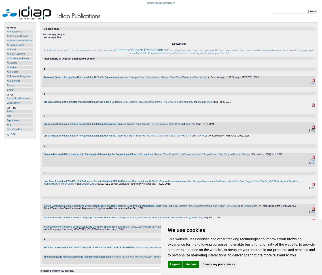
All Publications (14, 31)
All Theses (12, 63)
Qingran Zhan (168, 77)
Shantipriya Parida (152, 102)
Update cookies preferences (161, 3)
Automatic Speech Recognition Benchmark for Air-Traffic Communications (83, 77)
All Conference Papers (18, 58)
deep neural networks (251, 50)
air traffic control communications (77, 50)
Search (10, 90)
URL (312, 130)
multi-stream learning (160, 53)
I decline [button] (191, 264)
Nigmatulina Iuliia (236, 181)
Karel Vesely (200, 77)
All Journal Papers (16, 45)
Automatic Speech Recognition (138, 50)
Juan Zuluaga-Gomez (135, 77)
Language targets (306, 50)
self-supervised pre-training (185, 53)
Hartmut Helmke (52, 184)
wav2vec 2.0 (222, 53)
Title (9, 116)
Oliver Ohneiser (68, 184)
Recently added (15, 129)
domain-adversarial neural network (279, 50)
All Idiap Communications (19, 40)
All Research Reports (17, 36)
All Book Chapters (16, 54)
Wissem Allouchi (152, 257)
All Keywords (13, 81)
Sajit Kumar (219, 206)
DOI (312, 83)
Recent (10, 85)
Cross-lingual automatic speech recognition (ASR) (193, 50)
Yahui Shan (174, 124)
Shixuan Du (148, 124)
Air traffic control (52, 50)
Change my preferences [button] (218, 264)
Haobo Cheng (241, 154)
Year (9, 125)
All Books (11, 49)
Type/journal (13, 120)
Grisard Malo (142, 247)
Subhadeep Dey (185, 102)
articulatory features (104, 50)
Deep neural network (229, 50)
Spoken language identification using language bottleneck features (79, 257)
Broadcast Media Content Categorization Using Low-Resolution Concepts (83, 102)
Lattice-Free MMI (137, 53)
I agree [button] (175, 264)
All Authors (12, 67)
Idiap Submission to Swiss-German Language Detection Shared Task (80, 217)
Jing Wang (224, 154)
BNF (166, 50)
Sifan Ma (200, 135)
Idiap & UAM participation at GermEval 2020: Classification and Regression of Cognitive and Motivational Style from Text (108, 206)
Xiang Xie (190, 124)
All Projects (12, 72)
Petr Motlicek (153, 77)
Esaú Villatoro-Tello (132, 102)
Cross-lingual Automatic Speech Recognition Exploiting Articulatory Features (85, 124)
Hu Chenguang (187, 154)
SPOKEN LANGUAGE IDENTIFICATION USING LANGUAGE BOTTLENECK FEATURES (89, 247)
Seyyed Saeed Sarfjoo (257, 181)
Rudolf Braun (182, 77)
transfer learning (208, 53)
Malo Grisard (122, 257)
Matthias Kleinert (292, 181)
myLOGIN (11, 134)
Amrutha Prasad (218, 181)
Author (10, 111)
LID (148, 53)
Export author (13, 103)
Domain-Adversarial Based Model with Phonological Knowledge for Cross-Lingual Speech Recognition (98, 154)
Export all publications (18, 98)
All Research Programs (18, 76)
